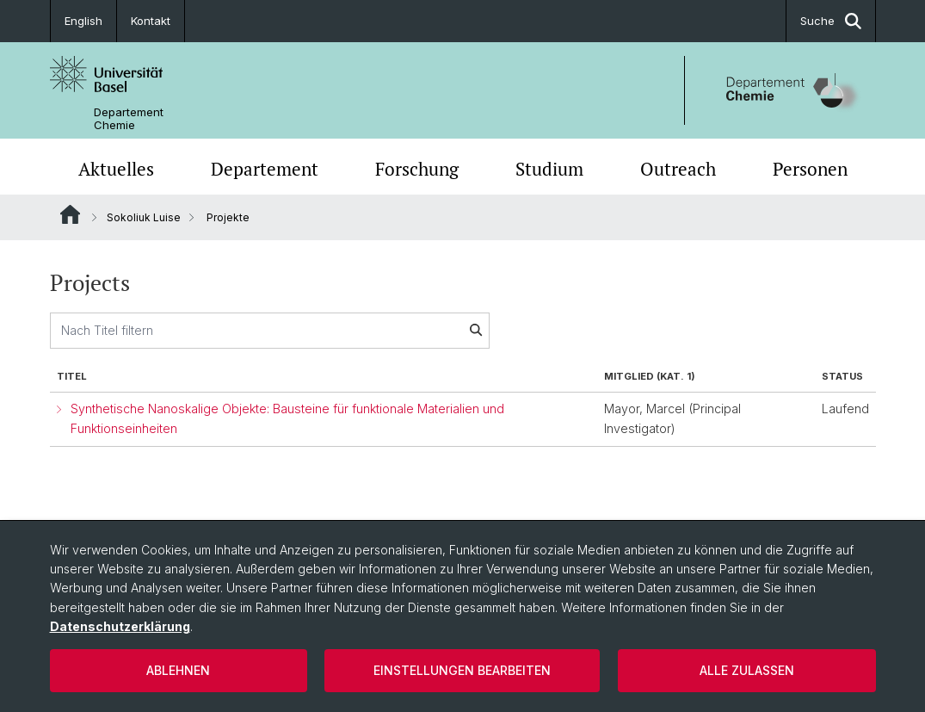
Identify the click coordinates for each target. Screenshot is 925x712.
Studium (549, 169)
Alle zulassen (747, 670)
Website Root (70, 214)
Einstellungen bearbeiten (462, 670)
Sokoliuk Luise (144, 217)
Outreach (678, 169)
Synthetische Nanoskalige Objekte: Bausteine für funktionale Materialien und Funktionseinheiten (287, 418)
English (83, 21)
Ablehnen (178, 670)
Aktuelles (116, 169)
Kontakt (150, 21)
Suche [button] (830, 21)
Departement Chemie (128, 119)
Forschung (417, 169)
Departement (264, 169)
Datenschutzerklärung (120, 626)
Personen (810, 169)
